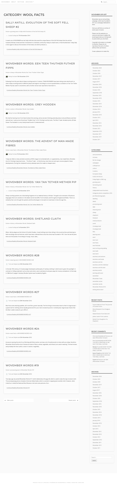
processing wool (15, 370)
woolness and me (97, 262)
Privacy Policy (38, 482)
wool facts (13, 150)
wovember (96, 276)
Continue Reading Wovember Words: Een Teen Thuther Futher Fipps (26, 90)
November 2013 (97, 115)
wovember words (97, 284)
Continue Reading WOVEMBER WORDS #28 (19, 278)
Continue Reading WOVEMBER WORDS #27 (19, 314)
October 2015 (96, 101)
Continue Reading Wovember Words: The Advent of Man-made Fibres (26, 168)
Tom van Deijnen (13, 264)
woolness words (97, 270)
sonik (94, 223)
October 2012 (96, 128)
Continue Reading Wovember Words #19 (18, 388)
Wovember (5, 2)
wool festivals (96, 245)
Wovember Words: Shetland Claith (33, 218)
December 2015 (97, 95)
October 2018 (96, 73)
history (13, 187)
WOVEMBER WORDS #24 (22, 328)
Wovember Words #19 (22, 365)
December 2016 (97, 84)
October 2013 (96, 117)
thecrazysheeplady (98, 336)
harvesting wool (97, 185)
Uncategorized (97, 229)
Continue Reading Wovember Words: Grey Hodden (21, 127)
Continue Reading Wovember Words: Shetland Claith (21, 241)
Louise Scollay (12, 35)
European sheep (97, 174)
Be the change (97, 160)
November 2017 (97, 76)
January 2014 (96, 112)
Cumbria (95, 171)
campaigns (96, 163)
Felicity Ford (11, 76)
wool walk (95, 251)
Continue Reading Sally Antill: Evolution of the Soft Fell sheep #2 (24, 49)
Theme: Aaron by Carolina (75, 482)
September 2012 (97, 131)
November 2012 (97, 126)
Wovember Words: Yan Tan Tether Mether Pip (41, 182)
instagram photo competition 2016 (102, 193)
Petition (21, 2)
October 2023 (96, 70)
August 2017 (96, 82)
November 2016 (97, 87)
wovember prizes (97, 281)
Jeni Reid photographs (99, 196)
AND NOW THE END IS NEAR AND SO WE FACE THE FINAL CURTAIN (102, 342)
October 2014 (96, 109)
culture (13, 109)
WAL (94, 232)
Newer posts (72, 400)
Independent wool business (100, 190)
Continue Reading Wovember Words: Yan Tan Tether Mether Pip (25, 204)
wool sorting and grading (100, 248)
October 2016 (96, 90)
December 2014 (97, 104)
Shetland (95, 218)
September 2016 (97, 93)
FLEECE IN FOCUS (97, 176)
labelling (95, 198)
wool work (95, 254)
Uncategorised (97, 226)
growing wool (14, 31)
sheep (12, 72)
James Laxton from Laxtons (100, 316)
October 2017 (96, 79)
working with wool (98, 273)
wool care (95, 240)
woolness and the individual (100, 265)
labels (94, 201)
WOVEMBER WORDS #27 (22, 292)
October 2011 (96, 139)
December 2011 (97, 134)
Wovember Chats (97, 278)
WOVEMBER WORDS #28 (22, 255)
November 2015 (97, 98)
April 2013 (95, 120)
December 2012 (97, 123)
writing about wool (98, 289)
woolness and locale (98, 259)
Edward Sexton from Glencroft (101, 314)
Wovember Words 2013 (99, 287)
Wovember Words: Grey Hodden (31, 104)
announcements (97, 154)
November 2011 (97, 137)
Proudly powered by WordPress (55, 482)
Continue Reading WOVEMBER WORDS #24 (19, 351)
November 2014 (97, 106)
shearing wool (97, 209)
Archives (29, 2)
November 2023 (97, 68)
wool (94, 237)
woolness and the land (99, 267)
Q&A (94, 207)
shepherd (95, 215)
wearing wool (14, 260)
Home (7, 31)
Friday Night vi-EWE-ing (99, 179)
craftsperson (96, 165)
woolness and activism (99, 256)
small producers (97, 221)
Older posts (10, 400)
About (13, 2)
